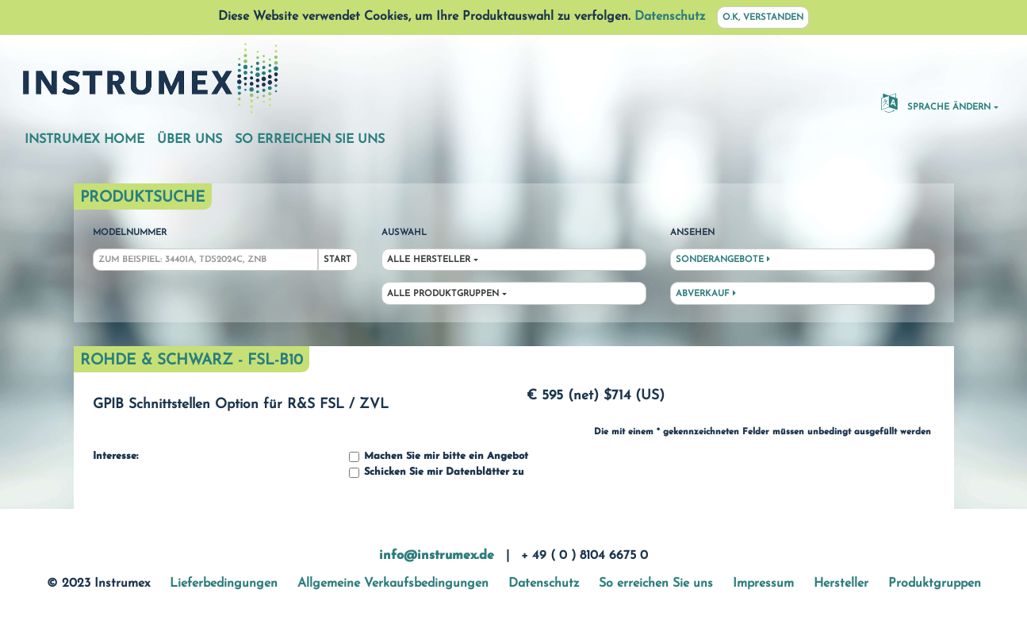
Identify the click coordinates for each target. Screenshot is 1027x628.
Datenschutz (669, 16)
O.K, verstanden (762, 17)
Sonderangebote (723, 259)
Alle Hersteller (428, 260)
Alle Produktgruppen (443, 294)
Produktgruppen (934, 583)
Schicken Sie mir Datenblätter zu (436, 473)
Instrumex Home (84, 139)
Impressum (763, 583)
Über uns (189, 139)
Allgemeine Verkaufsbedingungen (393, 583)
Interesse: (115, 456)
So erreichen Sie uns (310, 139)
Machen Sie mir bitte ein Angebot (438, 457)
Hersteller (841, 583)
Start (337, 260)
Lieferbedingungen (224, 583)
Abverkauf (706, 294)
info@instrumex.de (436, 555)
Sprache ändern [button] (936, 102)
